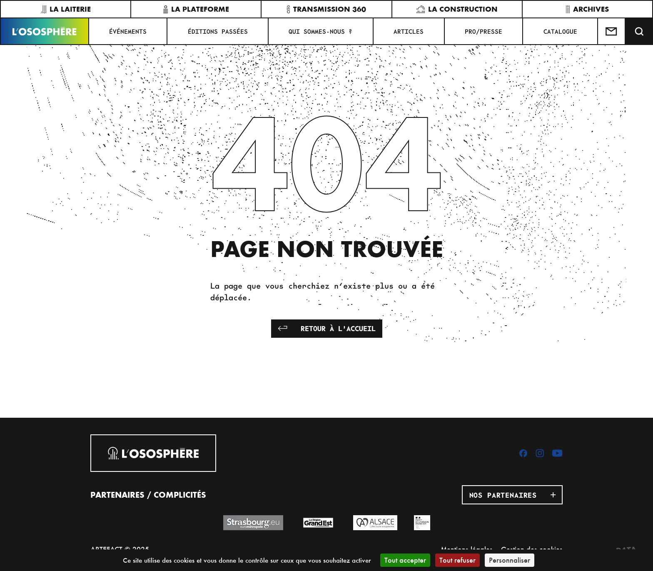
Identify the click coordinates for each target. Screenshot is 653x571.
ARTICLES (409, 31)
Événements (128, 31)
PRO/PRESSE (483, 31)
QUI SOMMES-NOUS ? (320, 31)
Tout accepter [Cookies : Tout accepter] (405, 560)
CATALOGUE (560, 31)
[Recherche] (639, 31)
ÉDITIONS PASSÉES (218, 31)
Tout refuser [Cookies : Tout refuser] (457, 560)
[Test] (612, 31)
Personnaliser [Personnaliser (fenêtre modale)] (509, 560)
